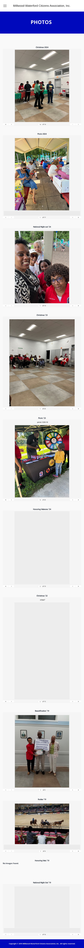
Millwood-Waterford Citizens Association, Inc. (41, 5)
